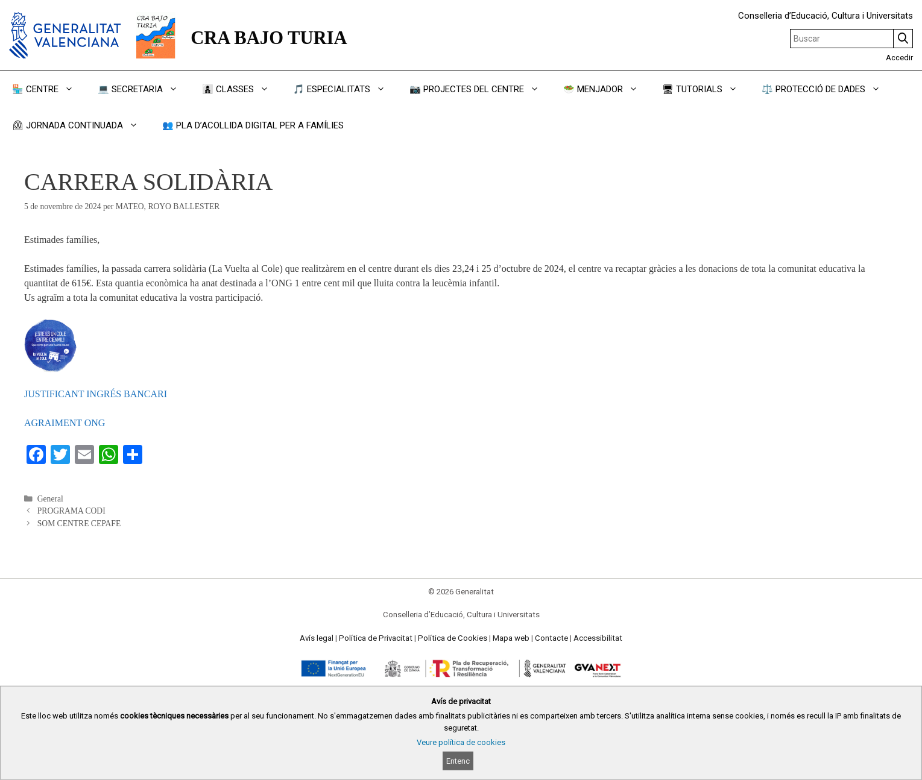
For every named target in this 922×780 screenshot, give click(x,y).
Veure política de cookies (461, 742)
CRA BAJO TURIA (269, 38)
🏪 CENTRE (49, 89)
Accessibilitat (597, 638)
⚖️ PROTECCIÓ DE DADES (827, 89)
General (50, 498)
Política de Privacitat (375, 638)
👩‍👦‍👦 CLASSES (241, 89)
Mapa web (511, 638)
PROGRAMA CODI (71, 510)
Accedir (899, 57)
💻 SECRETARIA (144, 89)
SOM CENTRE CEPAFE (79, 523)
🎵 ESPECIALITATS (345, 89)
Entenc (458, 761)
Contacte (551, 638)
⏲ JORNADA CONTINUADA (81, 125)
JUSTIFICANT (55, 394)
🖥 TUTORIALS (706, 89)
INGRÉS (105, 394)
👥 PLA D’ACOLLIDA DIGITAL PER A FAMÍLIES (253, 125)
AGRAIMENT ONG (64, 423)
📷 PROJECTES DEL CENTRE (480, 89)
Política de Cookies (452, 638)
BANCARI (145, 394)
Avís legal (316, 638)
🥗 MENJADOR (606, 89)
